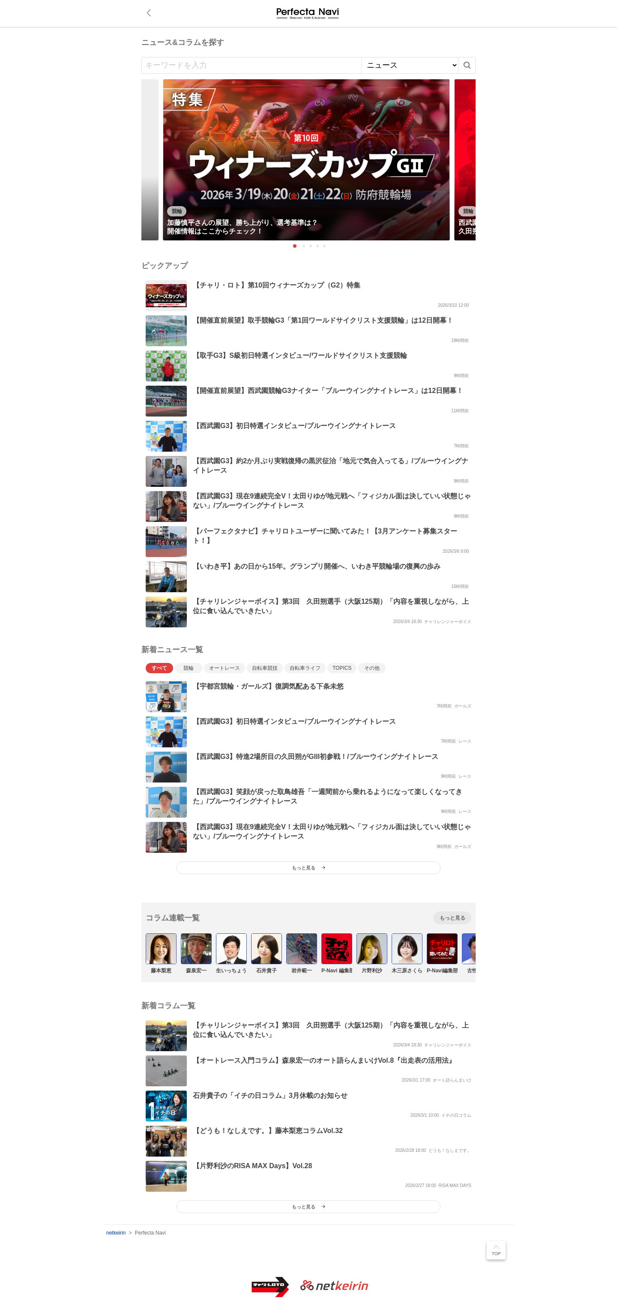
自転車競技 (265, 668)
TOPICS (341, 668)
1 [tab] (295, 246)
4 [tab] (318, 246)
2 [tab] (304, 246)
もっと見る (452, 918)
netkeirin (116, 1233)
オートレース (224, 668)
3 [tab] (311, 246)
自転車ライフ (305, 668)
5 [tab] (324, 246)
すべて (159, 668)
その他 (372, 668)
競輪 (188, 668)
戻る (150, 13)
